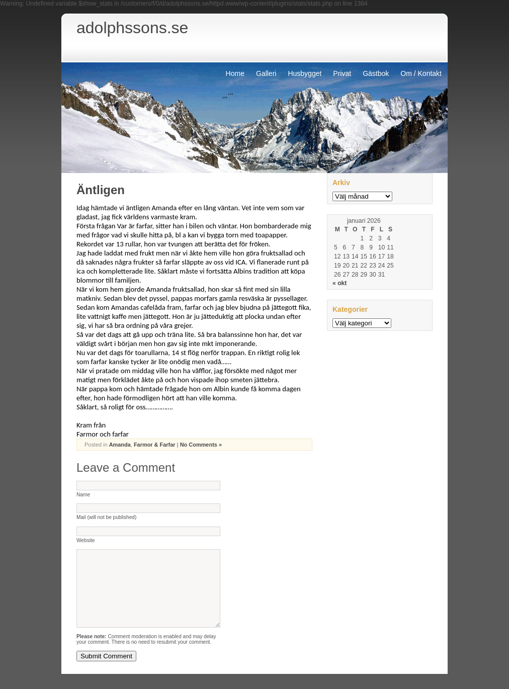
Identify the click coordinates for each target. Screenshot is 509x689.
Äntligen (100, 190)
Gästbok (376, 73)
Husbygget (304, 73)
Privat (342, 73)
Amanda (120, 445)
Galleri (266, 73)
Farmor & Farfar (155, 445)
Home (235, 73)
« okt (339, 283)
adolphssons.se (132, 28)
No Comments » (201, 445)
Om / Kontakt (421, 73)
